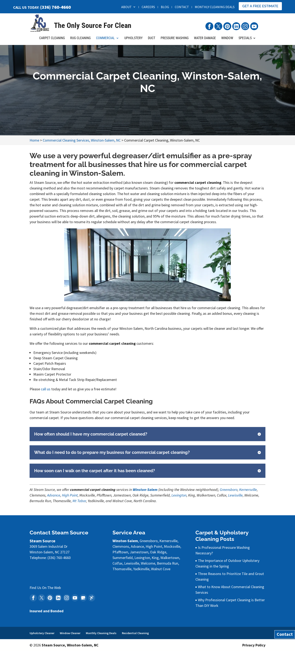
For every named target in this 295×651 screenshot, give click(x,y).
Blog (165, 7)
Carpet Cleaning (52, 40)
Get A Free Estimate (260, 6)
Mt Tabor (79, 500)
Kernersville (248, 489)
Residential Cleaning (135, 633)
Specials (245, 40)
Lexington (178, 495)
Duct (151, 40)
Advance (53, 495)
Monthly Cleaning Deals (215, 7)
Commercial (105, 40)
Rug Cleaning (80, 40)
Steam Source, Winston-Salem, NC (70, 645)
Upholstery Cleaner (42, 633)
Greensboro (229, 489)
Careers (148, 7)
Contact (182, 7)
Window (227, 40)
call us (45, 389)
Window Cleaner (70, 633)
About (126, 7)
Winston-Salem (145, 489)
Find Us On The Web (45, 587)
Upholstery (133, 40)
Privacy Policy (253, 645)
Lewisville (235, 495)
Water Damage (205, 40)
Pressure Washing (175, 40)
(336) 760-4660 (55, 7)
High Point (70, 495)
